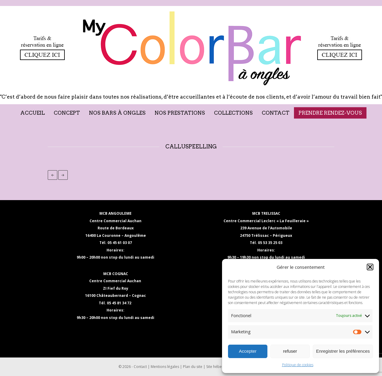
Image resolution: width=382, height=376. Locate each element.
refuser (290, 351)
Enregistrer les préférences (343, 351)
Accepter (247, 351)
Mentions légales (165, 366)
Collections (233, 113)
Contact (275, 113)
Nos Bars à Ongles (117, 113)
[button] (370, 267)
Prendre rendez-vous (330, 113)
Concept (67, 113)
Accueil (32, 113)
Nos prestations (180, 113)
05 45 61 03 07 (119, 242)
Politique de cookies (297, 364)
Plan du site (192, 366)
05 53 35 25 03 (270, 242)
